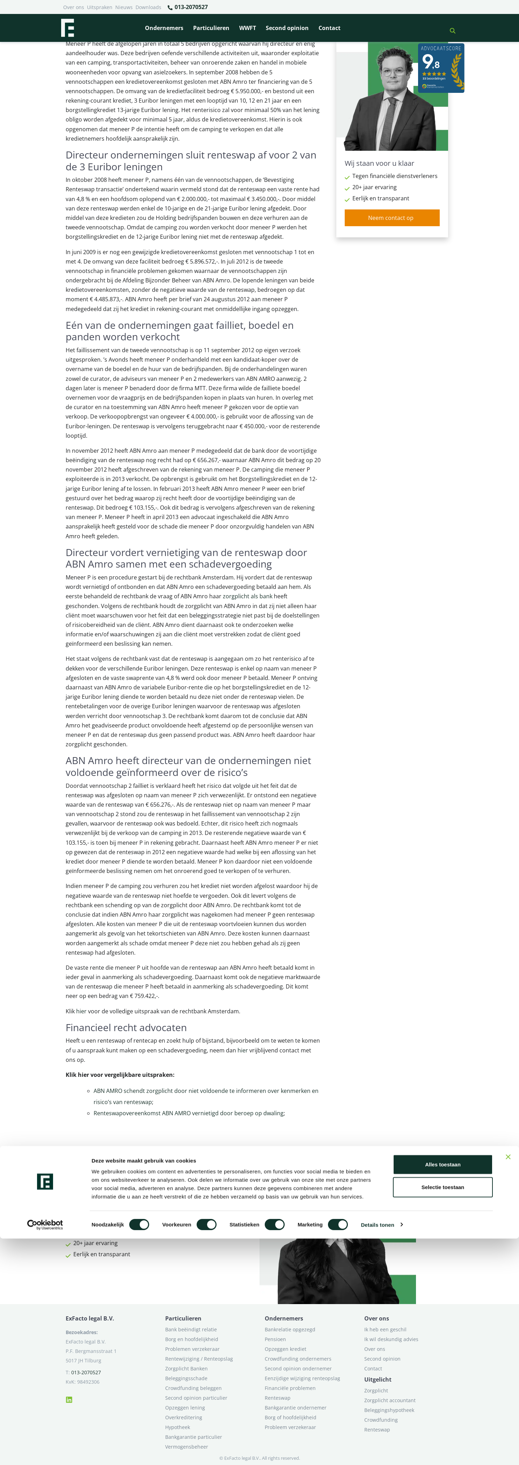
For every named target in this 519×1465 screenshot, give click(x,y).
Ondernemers (164, 28)
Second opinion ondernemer (298, 1368)
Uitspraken (99, 7)
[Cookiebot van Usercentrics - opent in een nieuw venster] (45, 1451)
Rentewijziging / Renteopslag (199, 1358)
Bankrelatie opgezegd (290, 1329)
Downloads (148, 7)
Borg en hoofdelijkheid (191, 1339)
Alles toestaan (443, 1391)
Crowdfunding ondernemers (298, 1358)
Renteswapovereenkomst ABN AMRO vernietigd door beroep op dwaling (189, 1113)
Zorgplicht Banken (186, 1368)
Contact (330, 28)
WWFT (247, 28)
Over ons (73, 7)
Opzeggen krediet (285, 1349)
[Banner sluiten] (508, 1383)
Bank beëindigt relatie (191, 1329)
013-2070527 (187, 7)
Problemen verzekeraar (192, 1349)
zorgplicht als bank (247, 596)
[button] (450, 28)
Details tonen (377, 1451)
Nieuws (124, 7)
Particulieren (211, 28)
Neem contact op (391, 218)
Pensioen (275, 1339)
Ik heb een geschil (385, 1329)
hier (81, 1011)
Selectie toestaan (443, 1414)
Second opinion (287, 28)
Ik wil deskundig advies (391, 1339)
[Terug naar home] (67, 28)
